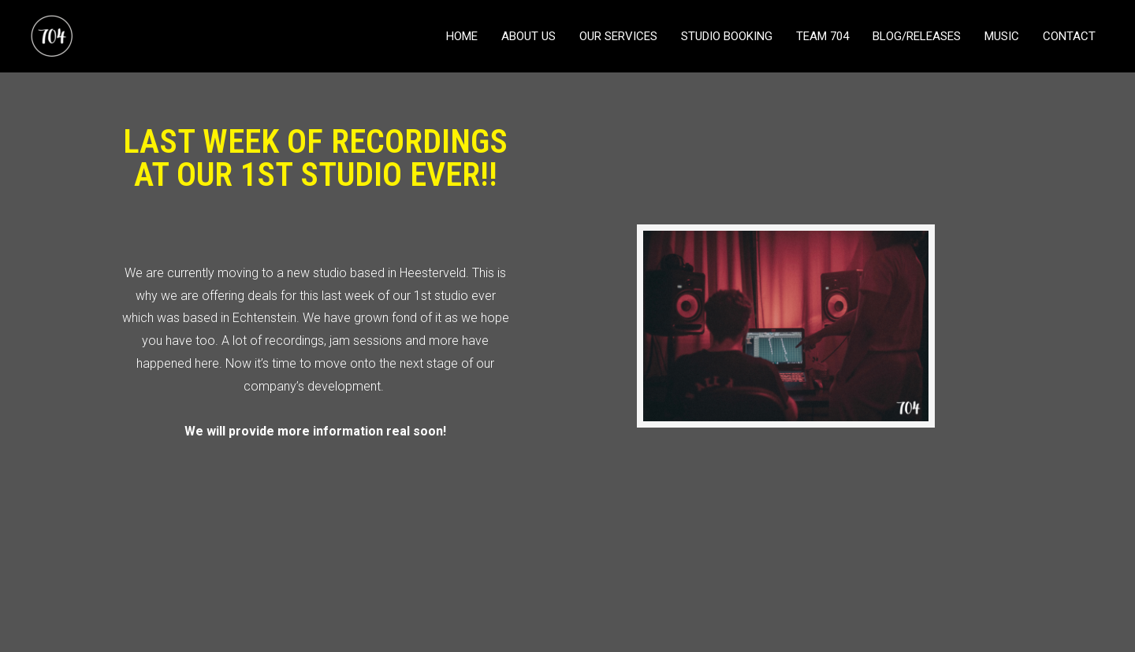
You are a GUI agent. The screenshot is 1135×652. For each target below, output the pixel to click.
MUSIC (1001, 36)
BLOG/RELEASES (917, 36)
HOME (462, 36)
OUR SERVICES (618, 36)
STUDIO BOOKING (726, 36)
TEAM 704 (822, 36)
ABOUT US (528, 36)
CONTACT (1069, 36)
